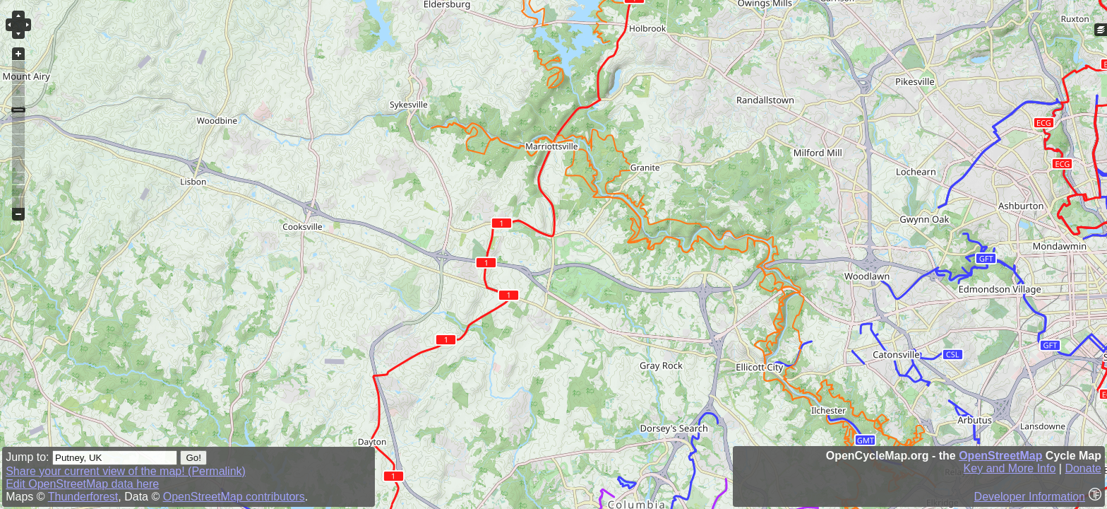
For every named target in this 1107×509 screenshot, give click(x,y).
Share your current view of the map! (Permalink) (126, 471)
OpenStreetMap (1000, 456)
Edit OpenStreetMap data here (82, 484)
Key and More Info (1010, 468)
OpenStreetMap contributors (234, 497)
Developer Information (1029, 497)
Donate (1083, 468)
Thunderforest (83, 497)
